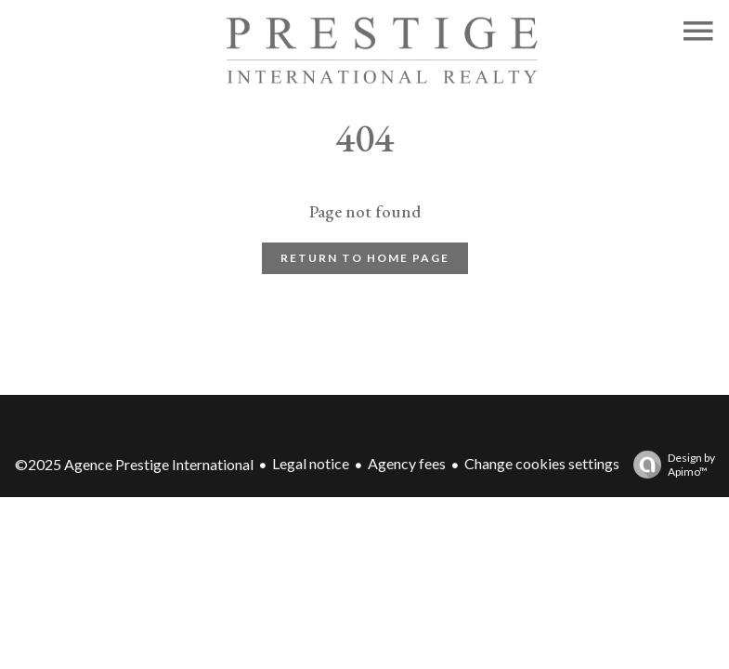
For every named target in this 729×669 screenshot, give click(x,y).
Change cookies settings (541, 463)
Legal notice (310, 463)
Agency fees (407, 463)
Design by (669, 465)
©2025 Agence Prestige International (134, 464)
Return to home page (364, 258)
